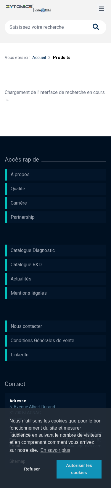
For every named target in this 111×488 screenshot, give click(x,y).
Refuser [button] (32, 469)
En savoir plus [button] (55, 450)
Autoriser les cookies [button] (79, 469)
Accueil (39, 57)
